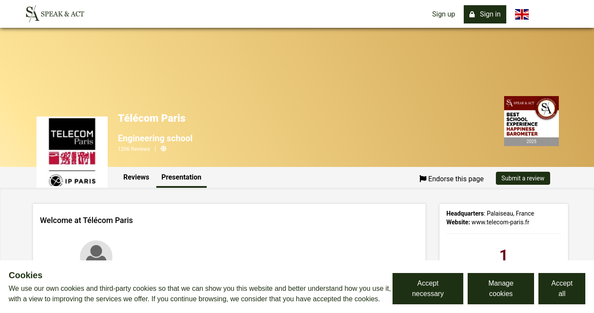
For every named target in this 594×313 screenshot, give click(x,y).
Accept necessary (428, 288)
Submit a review (523, 178)
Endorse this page (451, 179)
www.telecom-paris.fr (500, 222)
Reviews (136, 177)
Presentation (181, 177)
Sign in (485, 14)
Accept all (562, 288)
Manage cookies (501, 288)
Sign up (443, 14)
